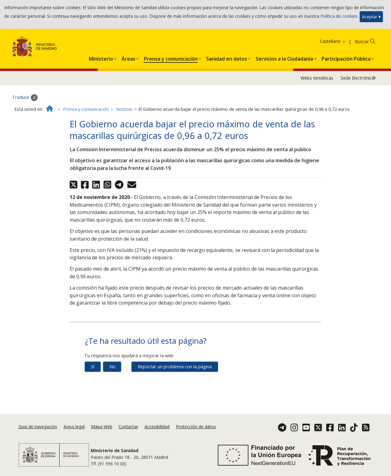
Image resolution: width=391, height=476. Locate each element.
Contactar (128, 426)
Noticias (124, 109)
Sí (92, 366)
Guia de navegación (37, 426)
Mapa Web (101, 426)
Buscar (362, 41)
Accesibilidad (157, 426)
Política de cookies (338, 16)
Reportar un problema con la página (175, 366)
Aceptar (371, 17)
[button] (101, 57)
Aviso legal (74, 426)
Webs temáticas (317, 78)
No (112, 366)
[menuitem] (101, 57)
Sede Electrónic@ (358, 78)
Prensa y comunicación (86, 109)
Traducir (25, 97)
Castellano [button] (333, 41)
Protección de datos (196, 426)
